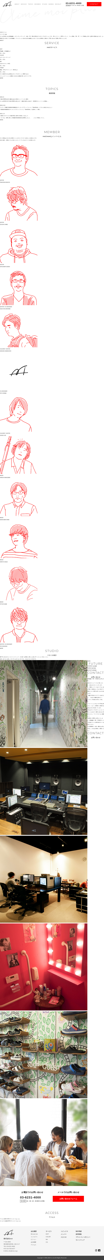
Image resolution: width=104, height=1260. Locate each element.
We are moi (34, 1234)
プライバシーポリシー (83, 1237)
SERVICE (24, 4)
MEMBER (37, 4)
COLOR (48, 1237)
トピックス (64, 1231)
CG (47, 1242)
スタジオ (64, 1237)
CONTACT (94, 4)
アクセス (33, 1245)
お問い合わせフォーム (68, 1199)
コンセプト (34, 1237)
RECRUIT (58, 4)
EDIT (47, 1234)
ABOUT (17, 4)
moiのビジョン (3, 32)
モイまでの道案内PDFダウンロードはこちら (10, 1221)
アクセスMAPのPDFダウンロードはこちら (10, 1218)
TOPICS (30, 4)
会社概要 (34, 1231)
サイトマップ (80, 1240)
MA (47, 1239)
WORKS (51, 4)
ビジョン (33, 1239)
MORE (1, 78)
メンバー (64, 1234)
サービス (49, 1231)
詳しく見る (2, 53)
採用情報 (79, 1234)
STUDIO (44, 4)
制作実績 (79, 1231)
